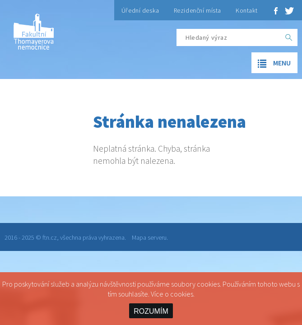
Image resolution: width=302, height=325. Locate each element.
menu (271, 63)
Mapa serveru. (150, 237)
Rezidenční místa (197, 10)
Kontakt (247, 10)
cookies (181, 293)
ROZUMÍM (151, 311)
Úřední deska (140, 10)
